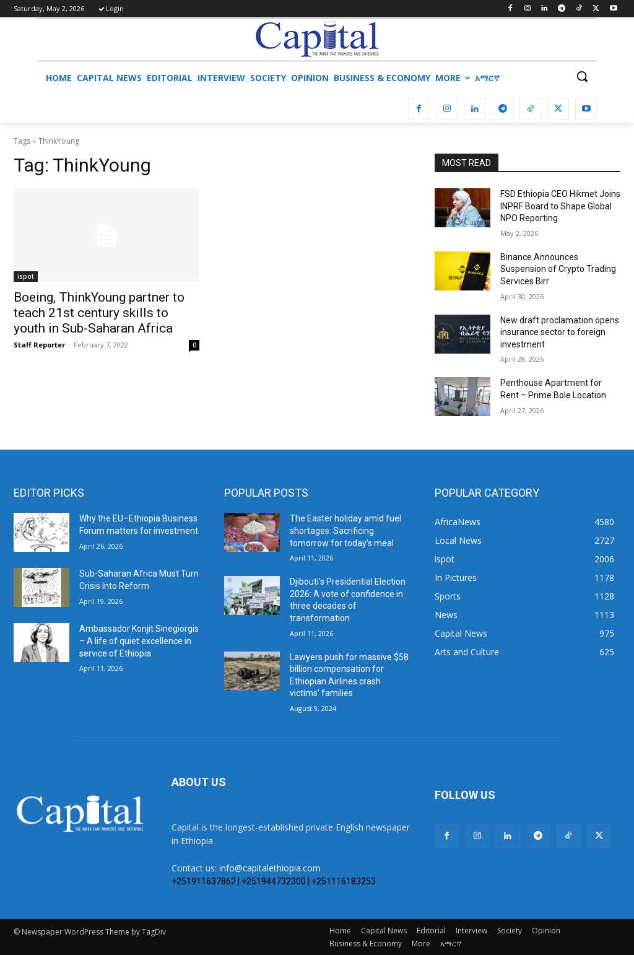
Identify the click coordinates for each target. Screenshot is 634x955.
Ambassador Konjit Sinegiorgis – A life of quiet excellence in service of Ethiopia (139, 641)
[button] (582, 76)
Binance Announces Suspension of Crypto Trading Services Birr (558, 269)
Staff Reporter (39, 344)
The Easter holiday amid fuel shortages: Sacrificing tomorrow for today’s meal (345, 530)
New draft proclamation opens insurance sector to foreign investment (559, 332)
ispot (25, 276)
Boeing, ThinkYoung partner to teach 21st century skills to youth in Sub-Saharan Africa (99, 313)
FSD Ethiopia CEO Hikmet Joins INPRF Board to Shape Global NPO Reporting (560, 206)
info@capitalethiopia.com (270, 868)
